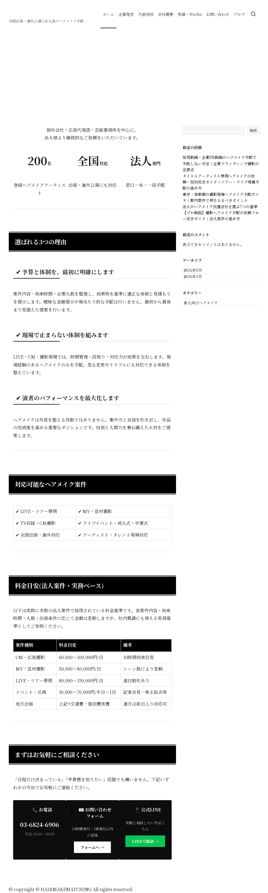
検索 (253, 130)
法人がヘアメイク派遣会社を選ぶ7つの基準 (220, 206)
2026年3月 (197, 284)
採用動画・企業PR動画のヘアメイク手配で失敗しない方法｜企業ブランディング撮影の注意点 (221, 163)
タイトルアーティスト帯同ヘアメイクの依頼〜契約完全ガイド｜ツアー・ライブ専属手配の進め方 (221, 182)
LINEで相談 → (145, 841)
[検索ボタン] (253, 14)
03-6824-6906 (39, 824)
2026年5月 (197, 272)
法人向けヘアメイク (206, 314)
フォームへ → (92, 847)
